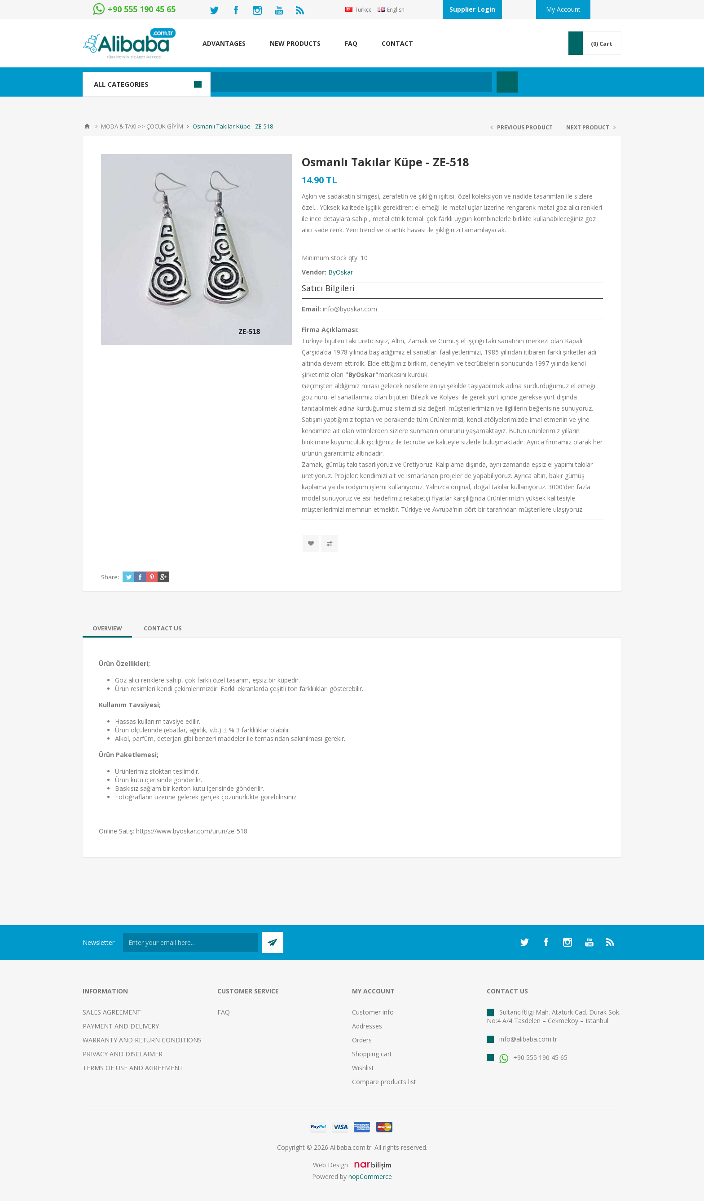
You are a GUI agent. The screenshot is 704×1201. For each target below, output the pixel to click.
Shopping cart (372, 1054)
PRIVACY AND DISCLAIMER (123, 1054)
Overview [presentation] (107, 628)
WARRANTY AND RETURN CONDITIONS (142, 1040)
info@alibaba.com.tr (528, 1039)
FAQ (223, 1012)
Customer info (373, 1012)
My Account (563, 9)
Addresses (367, 1026)
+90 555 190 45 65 (533, 1057)
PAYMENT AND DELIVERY (121, 1026)
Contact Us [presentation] (163, 628)
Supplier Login (472, 9)
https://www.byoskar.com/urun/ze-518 (191, 831)
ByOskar (340, 272)
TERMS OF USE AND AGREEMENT (133, 1068)
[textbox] (304, 82)
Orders (362, 1040)
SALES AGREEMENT (112, 1012)
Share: (110, 577)
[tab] (107, 628)
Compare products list (384, 1081)
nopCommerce (370, 1176)
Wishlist (363, 1068)
